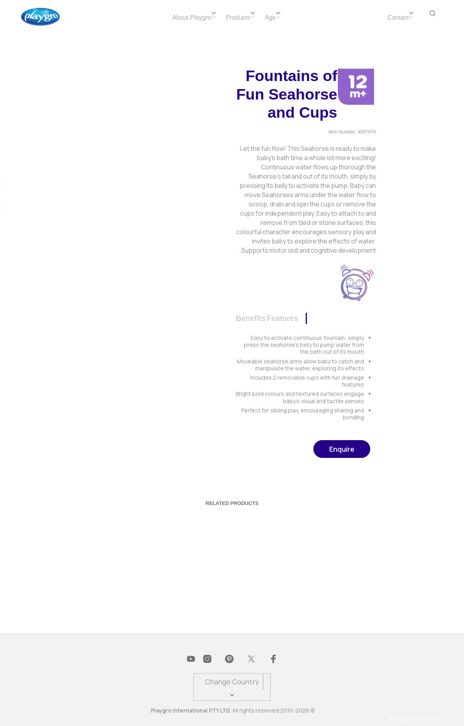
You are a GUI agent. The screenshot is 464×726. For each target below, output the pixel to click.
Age (270, 17)
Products (238, 17)
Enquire (341, 449)
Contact (398, 17)
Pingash (398, 718)
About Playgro (191, 17)
